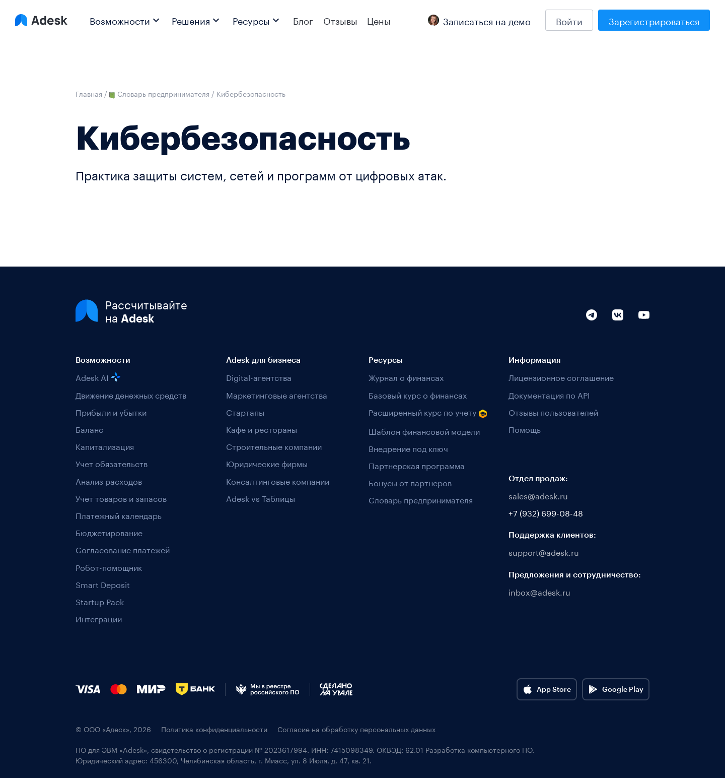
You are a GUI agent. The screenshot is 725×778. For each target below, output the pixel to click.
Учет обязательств (112, 463)
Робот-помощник (109, 566)
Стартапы (245, 411)
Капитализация (105, 445)
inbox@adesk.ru (539, 591)
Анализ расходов (109, 480)
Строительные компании (274, 445)
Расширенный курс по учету (428, 412)
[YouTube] (643, 326)
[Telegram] (591, 326)
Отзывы (340, 20)
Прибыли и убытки (111, 411)
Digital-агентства (259, 376)
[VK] (617, 326)
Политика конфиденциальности (214, 729)
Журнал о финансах (406, 376)
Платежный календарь (119, 515)
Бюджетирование (109, 532)
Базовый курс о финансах (418, 394)
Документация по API (549, 394)
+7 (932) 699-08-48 (546, 512)
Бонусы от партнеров (410, 482)
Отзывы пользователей (553, 411)
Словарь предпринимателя (421, 499)
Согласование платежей (123, 549)
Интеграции (99, 618)
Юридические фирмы (267, 463)
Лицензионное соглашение (561, 376)
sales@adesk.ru (538, 495)
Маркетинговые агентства (276, 394)
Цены (379, 20)
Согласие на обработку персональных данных (356, 729)
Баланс (89, 428)
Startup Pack (100, 601)
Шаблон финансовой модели (424, 430)
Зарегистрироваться (654, 20)
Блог (303, 20)
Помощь (525, 428)
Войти (569, 20)
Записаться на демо (479, 20)
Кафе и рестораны (261, 428)
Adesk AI (98, 376)
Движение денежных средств (131, 394)
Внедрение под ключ (408, 447)
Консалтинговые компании (277, 480)
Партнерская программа (417, 465)
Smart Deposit (103, 584)
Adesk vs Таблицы (260, 497)
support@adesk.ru (544, 551)
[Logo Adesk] (41, 20)
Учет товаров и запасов (121, 497)
